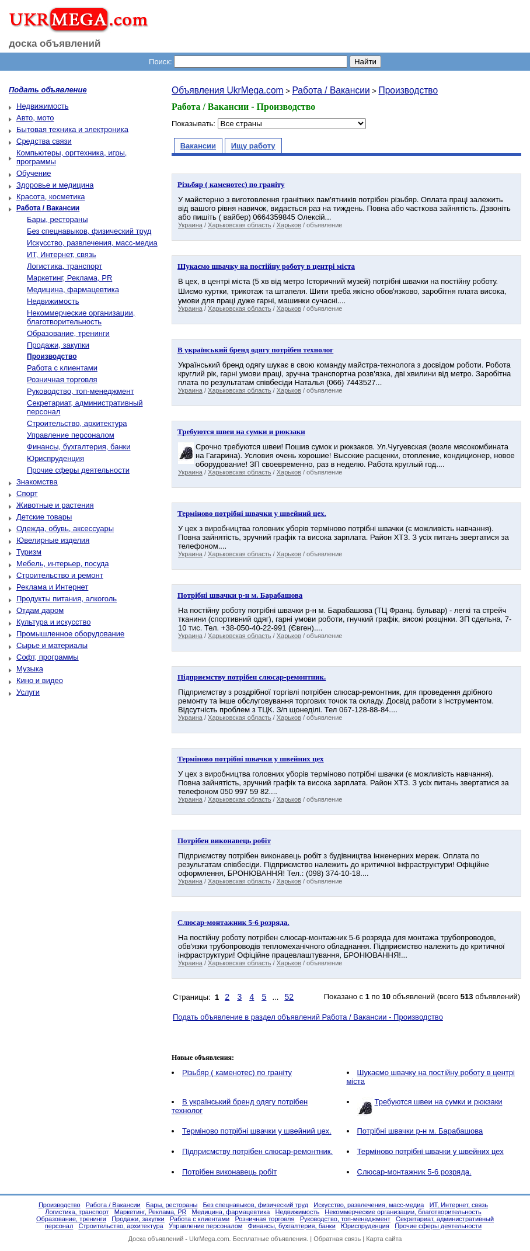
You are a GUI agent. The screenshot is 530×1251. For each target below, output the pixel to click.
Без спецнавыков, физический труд (89, 231)
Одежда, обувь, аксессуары (65, 528)
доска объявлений (55, 43)
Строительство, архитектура (77, 423)
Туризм (28, 551)
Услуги (28, 692)
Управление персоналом (70, 435)
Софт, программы (47, 657)
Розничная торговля (62, 379)
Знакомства (37, 481)
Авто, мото (35, 117)
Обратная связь (337, 1238)
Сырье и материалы (52, 645)
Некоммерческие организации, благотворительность (81, 317)
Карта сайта (384, 1238)
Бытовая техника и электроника (72, 129)
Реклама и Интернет (52, 587)
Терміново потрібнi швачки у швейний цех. (257, 1131)
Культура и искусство (53, 622)
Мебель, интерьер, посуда (62, 563)
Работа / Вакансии (330, 90)
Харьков (289, 224)
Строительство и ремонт (59, 575)
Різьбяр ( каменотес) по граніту (237, 1072)
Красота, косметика (50, 196)
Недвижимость (42, 106)
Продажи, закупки (58, 345)
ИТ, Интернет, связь (61, 254)
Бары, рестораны (57, 219)
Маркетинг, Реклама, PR (69, 277)
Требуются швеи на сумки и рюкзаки (439, 1101)
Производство (408, 90)
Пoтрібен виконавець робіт (229, 1171)
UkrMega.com (209, 1238)
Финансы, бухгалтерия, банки (79, 446)
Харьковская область (239, 224)
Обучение (33, 173)
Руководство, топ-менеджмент (80, 391)
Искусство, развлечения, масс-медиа (92, 242)
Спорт (27, 493)
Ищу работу (253, 145)
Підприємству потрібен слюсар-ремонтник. (257, 1151)
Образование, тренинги (68, 333)
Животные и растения (55, 505)
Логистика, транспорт (64, 266)
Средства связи (44, 141)
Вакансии (198, 145)
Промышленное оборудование (70, 633)
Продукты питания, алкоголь (66, 598)
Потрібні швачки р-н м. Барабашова (420, 1131)
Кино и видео (39, 680)
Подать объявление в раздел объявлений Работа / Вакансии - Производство (308, 1017)
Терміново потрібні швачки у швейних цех (430, 1151)
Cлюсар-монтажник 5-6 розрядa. (414, 1171)
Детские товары (44, 516)
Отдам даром (40, 610)
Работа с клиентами (62, 367)
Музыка (29, 668)
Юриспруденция (55, 458)
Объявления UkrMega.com (228, 90)
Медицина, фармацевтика (73, 289)
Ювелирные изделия (52, 540)
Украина (190, 224)
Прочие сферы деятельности (78, 470)
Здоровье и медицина (54, 185)
